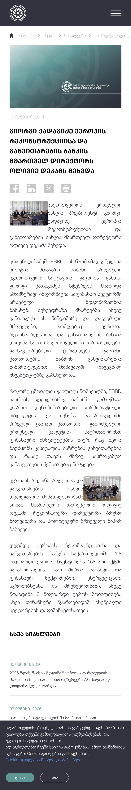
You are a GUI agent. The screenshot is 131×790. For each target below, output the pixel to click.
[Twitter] (49, 188)
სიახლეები (75, 35)
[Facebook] (14, 188)
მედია (49, 35)
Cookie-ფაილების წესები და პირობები (43, 759)
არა (54, 777)
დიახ (20, 777)
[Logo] (18, 13)
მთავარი (22, 35)
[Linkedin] (31, 188)
